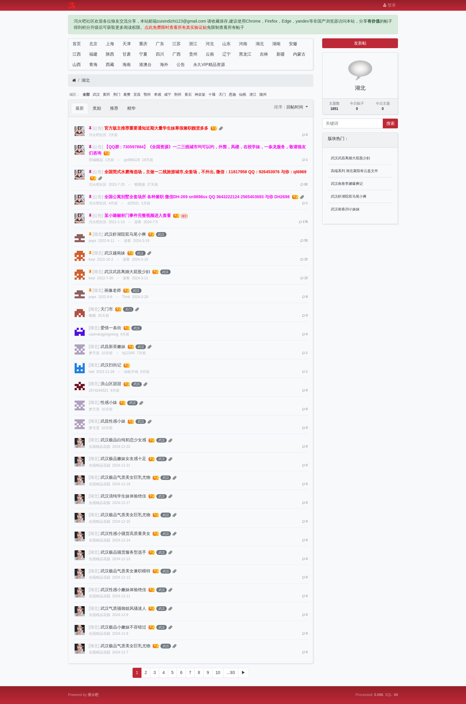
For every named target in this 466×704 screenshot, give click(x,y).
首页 (77, 43)
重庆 (143, 43)
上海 (110, 43)
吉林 (264, 54)
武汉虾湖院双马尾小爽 (125, 234)
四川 (160, 54)
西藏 (110, 64)
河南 (243, 43)
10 (217, 672)
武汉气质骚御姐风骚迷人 (123, 608)
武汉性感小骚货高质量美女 (125, 533)
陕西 (110, 54)
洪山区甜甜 (110, 383)
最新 (79, 108)
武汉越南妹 (114, 253)
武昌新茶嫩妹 (112, 346)
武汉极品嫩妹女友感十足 (123, 458)
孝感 (157, 94)
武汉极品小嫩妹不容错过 (123, 627)
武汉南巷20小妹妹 (345, 209)
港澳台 (145, 64)
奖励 (97, 108)
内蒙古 (299, 54)
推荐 (114, 108)
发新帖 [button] (360, 43)
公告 (181, 64)
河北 (210, 43)
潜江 (252, 94)
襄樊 (126, 94)
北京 (93, 43)
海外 (164, 64)
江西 (77, 54)
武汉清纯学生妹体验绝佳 (123, 496)
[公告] (97, 128)
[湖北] (97, 234)
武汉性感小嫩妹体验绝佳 (123, 589)
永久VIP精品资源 (209, 64)
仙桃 (242, 94)
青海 (93, 64)
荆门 (116, 94)
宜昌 (137, 94)
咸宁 (167, 94)
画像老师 (112, 290)
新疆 (280, 54)
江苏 (176, 43)
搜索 (390, 123)
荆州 (177, 94)
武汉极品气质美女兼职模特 (125, 570)
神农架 (200, 94)
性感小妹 (108, 402)
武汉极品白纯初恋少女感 (123, 439)
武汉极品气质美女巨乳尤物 (125, 477)
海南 (126, 64)
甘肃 (126, 54)
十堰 (211, 94)
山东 (226, 43)
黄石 (188, 94)
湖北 (260, 43)
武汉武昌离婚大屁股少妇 (127, 271)
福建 (93, 54)
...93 (231, 672)
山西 (77, 64)
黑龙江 (245, 54)
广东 (160, 43)
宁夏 (143, 54)
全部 (86, 94)
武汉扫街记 (110, 365)
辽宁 (226, 54)
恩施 (232, 94)
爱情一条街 (110, 327)
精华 (131, 108)
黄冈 (106, 94)
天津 (126, 43)
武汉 (96, 94)
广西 (176, 54)
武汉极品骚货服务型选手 (123, 552)
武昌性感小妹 (112, 421)
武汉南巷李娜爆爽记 (347, 184)
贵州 (193, 54)
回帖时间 (295, 107)
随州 (263, 94)
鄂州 (147, 94)
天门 (222, 94)
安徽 (293, 43)
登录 (389, 5)
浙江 (193, 43)
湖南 (276, 43)
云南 (210, 54)
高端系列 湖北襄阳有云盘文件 (354, 171)
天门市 (106, 309)
